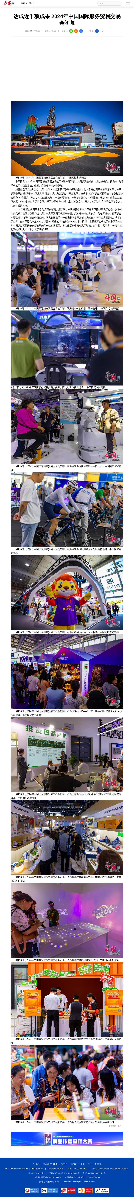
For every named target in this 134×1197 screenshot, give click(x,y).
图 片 (31, 3)
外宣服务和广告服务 (50, 1164)
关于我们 (36, 1164)
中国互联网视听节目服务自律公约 (16, 1169)
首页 (23, 3)
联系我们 (74, 1164)
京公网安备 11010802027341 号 (94, 1173)
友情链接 (98, 1164)
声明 (89, 1164)
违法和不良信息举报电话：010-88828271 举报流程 (110, 1169)
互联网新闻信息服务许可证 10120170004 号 (63, 1173)
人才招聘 (64, 1164)
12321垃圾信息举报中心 (55, 1169)
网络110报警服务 (38, 1169)
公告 (82, 1164)
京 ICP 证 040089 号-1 (36, 1173)
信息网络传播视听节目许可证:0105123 (47, 1177)
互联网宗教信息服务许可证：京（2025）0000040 (82, 1177)
